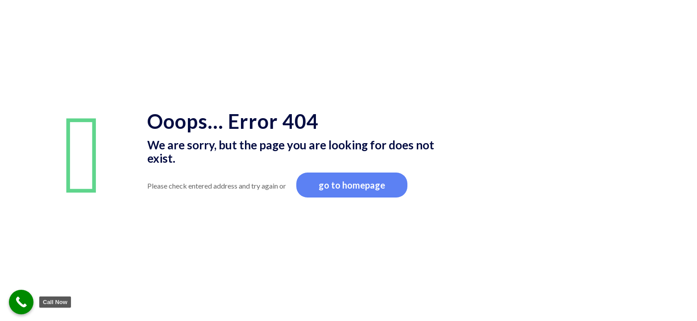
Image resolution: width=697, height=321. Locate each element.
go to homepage (352, 185)
